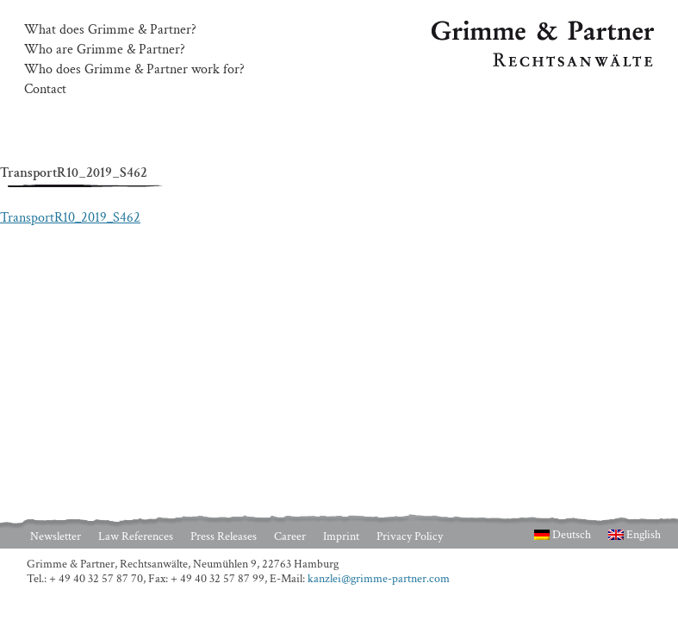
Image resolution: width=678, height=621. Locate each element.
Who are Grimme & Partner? (104, 50)
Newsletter (55, 536)
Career (290, 536)
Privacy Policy (409, 536)
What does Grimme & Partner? (110, 30)
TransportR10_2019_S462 (70, 218)
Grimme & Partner (483, 28)
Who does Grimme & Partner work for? (134, 70)
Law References (135, 536)
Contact (45, 90)
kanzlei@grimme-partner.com (379, 578)
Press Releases (223, 536)
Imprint (341, 536)
